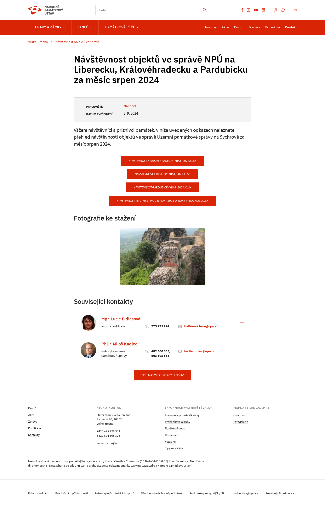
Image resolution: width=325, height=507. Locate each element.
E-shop (239, 27)
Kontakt (291, 27)
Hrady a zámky (50, 27)
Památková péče (121, 27)
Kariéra (254, 27)
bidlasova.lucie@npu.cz (201, 326)
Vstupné (170, 441)
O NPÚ (85, 27)
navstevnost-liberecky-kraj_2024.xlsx (162, 174)
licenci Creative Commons (122, 461)
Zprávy (32, 421)
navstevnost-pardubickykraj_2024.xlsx (162, 187)
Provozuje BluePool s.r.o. (281, 493)
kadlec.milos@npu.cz (199, 351)
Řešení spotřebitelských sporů (115, 493)
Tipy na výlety (174, 448)
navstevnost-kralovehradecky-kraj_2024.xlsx (162, 161)
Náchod (130, 106)
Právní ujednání (38, 493)
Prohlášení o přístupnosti (72, 493)
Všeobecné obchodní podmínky (163, 493)
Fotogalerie (240, 422)
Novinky (211, 27)
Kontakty (34, 435)
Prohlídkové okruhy (177, 422)
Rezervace (171, 435)
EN (294, 9)
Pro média (272, 27)
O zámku (239, 415)
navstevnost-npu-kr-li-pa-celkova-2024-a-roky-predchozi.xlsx (162, 201)
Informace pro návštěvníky (182, 415)
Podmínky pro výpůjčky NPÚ (209, 493)
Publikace (34, 428)
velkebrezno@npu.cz (110, 443)
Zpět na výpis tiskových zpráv (162, 375)
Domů (32, 408)
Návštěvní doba (175, 428)
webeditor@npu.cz (247, 493)
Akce (225, 27)
